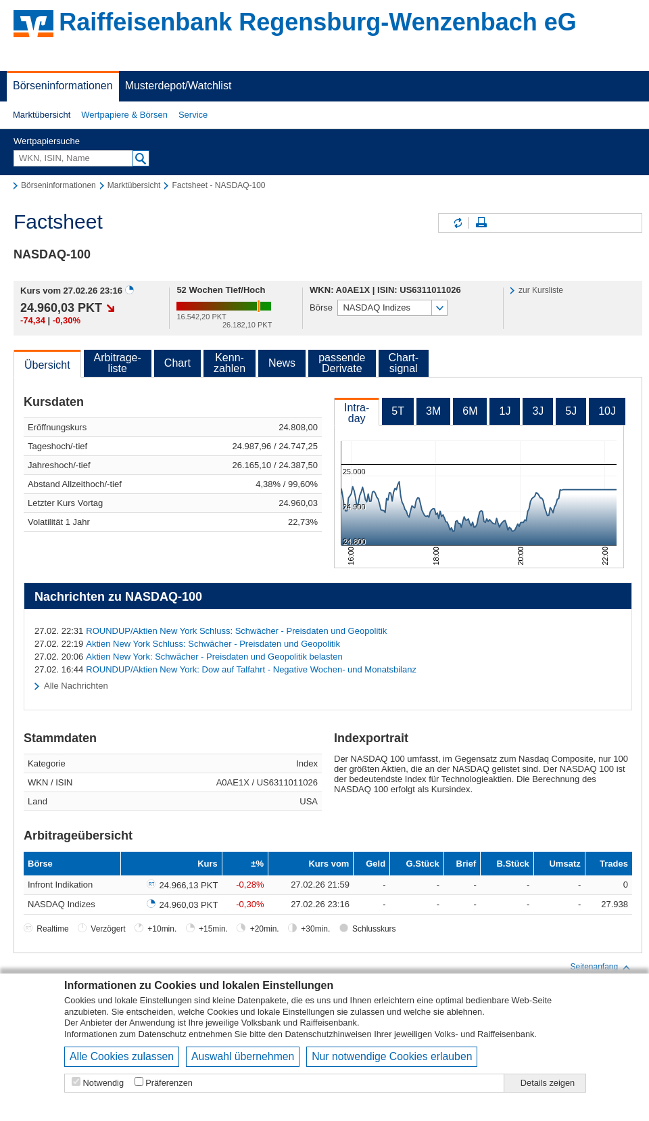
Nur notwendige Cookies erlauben (392, 1056)
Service (193, 115)
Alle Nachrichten (76, 686)
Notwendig (103, 1083)
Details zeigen (548, 1083)
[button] (41, 115)
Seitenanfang (600, 967)
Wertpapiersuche (47, 141)
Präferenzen (169, 1083)
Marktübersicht (41, 115)
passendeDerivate (341, 363)
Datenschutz (163, 1034)
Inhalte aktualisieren (457, 223)
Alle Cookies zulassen (122, 1056)
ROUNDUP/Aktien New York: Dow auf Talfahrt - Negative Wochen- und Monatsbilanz (251, 669)
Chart (177, 363)
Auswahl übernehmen (242, 1056)
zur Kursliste (541, 290)
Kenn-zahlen (229, 363)
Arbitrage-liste (117, 363)
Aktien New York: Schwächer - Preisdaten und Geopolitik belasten (214, 656)
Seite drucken (481, 223)
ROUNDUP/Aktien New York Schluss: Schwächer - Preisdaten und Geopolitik (236, 631)
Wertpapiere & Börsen (124, 115)
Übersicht (47, 365)
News (281, 363)
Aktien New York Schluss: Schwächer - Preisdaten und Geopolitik (213, 644)
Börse (321, 307)
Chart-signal (403, 363)
